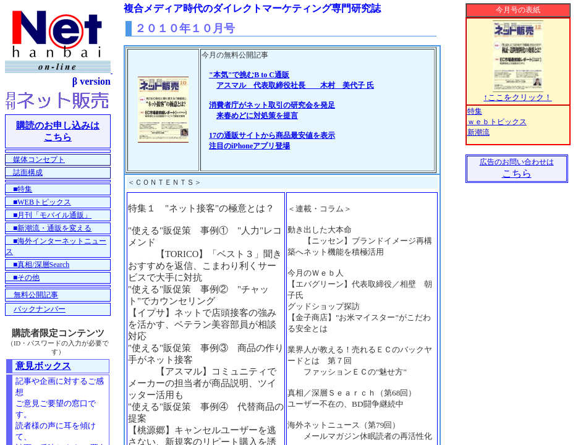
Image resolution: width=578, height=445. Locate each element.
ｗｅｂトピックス (497, 121)
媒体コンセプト (35, 159)
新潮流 (478, 132)
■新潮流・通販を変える (48, 228)
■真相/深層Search (37, 264)
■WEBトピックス (38, 202)
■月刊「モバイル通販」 (48, 215)
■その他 (23, 277)
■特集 (19, 189)
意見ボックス (43, 366)
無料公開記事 (32, 294)
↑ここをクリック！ (517, 93)
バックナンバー (40, 309)
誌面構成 (24, 172)
